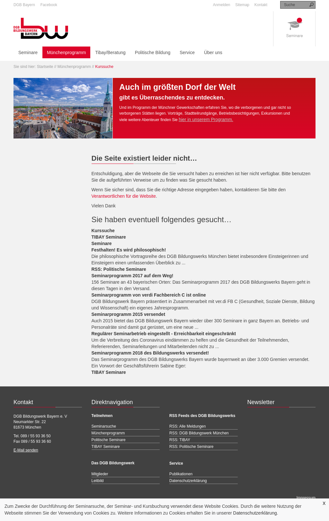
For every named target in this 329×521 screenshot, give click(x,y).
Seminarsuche (104, 426)
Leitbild (98, 480)
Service (187, 52)
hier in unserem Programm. (206, 119)
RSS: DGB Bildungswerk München (199, 433)
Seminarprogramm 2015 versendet (128, 314)
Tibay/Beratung (110, 52)
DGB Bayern (24, 5)
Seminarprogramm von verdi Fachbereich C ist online (149, 295)
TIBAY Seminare (109, 237)
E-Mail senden (25, 450)
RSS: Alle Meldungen (187, 426)
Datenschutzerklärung (255, 513)
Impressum (306, 498)
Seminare (28, 52)
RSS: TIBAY (179, 440)
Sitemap (242, 5)
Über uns (213, 52)
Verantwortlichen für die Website (124, 196)
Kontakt (260, 5)
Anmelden (221, 5)
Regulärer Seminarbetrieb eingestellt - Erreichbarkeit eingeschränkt (164, 333)
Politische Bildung (153, 52)
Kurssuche (103, 230)
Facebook (48, 5)
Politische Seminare (109, 440)
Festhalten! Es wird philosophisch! (129, 249)
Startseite (45, 66)
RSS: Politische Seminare (119, 269)
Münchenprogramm (66, 52)
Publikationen (180, 474)
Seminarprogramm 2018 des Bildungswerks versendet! (150, 352)
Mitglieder (100, 474)
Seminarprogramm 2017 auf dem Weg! (132, 275)
